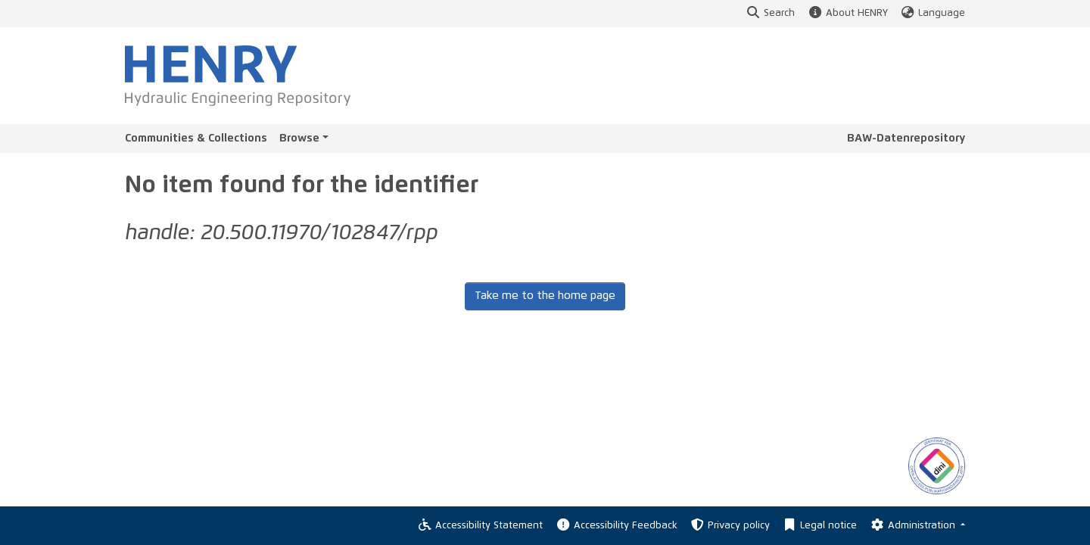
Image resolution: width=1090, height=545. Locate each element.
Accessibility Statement (480, 526)
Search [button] (770, 13)
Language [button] (932, 13)
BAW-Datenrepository (906, 138)
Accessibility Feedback (616, 526)
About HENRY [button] (847, 13)
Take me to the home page (545, 295)
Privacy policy (730, 526)
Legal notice (819, 526)
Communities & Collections (196, 138)
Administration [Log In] (913, 526)
